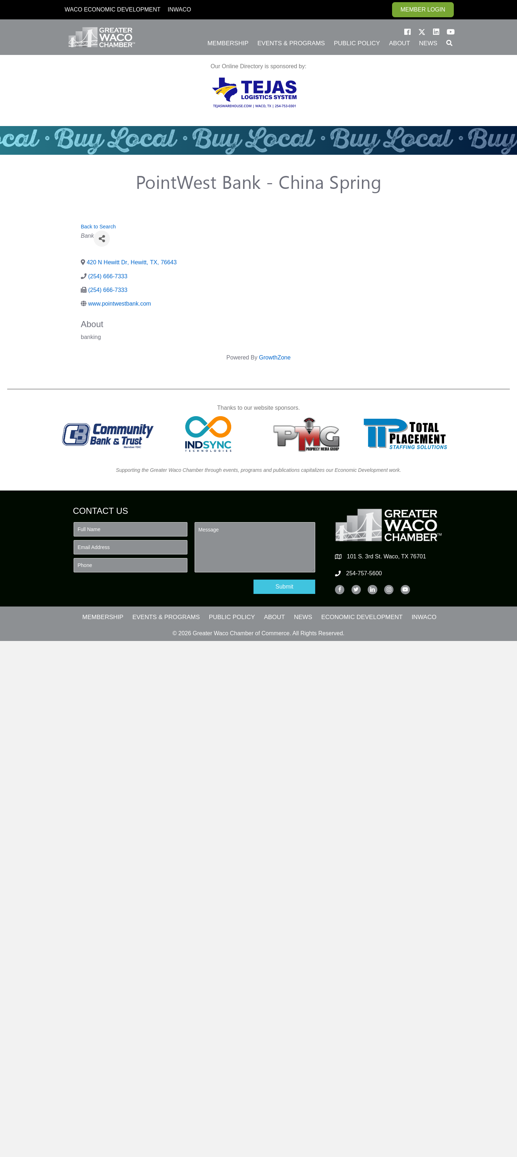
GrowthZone (274, 357)
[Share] (102, 239)
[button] (407, 32)
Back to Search (98, 226)
